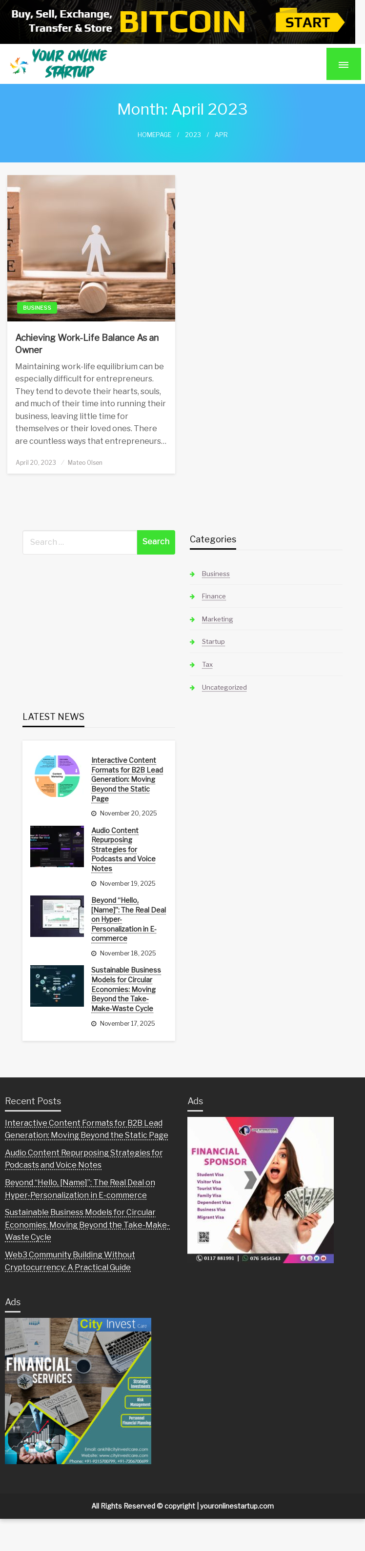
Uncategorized (224, 687)
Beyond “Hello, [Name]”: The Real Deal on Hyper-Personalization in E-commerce (128, 919)
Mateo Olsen (85, 462)
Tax (207, 664)
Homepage (154, 135)
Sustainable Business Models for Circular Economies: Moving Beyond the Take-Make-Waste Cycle (126, 989)
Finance (214, 596)
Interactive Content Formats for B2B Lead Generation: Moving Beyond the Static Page (127, 779)
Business (37, 307)
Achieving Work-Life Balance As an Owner (87, 344)
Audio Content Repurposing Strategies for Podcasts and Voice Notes (123, 849)
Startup (213, 641)
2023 (193, 135)
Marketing (217, 619)
